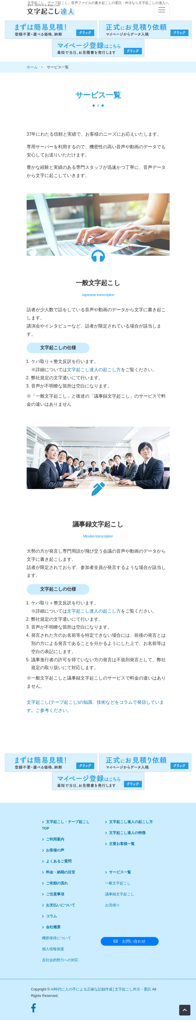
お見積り (112, 905)
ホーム (32, 67)
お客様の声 (53, 850)
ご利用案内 (53, 839)
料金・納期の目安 (58, 872)
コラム (49, 916)
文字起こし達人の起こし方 (94, 369)
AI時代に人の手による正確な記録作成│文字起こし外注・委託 (101, 989)
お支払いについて (58, 905)
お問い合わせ (130, 941)
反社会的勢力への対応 (60, 960)
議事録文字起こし (119, 894)
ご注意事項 (53, 894)
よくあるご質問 (57, 861)
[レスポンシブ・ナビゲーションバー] (162, 9)
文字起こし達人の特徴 (125, 833)
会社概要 (51, 927)
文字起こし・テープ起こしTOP (66, 825)
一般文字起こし (118, 883)
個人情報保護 (53, 949)
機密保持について (56, 938)
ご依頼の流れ (55, 883)
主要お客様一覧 (120, 844)
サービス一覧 (118, 872)
